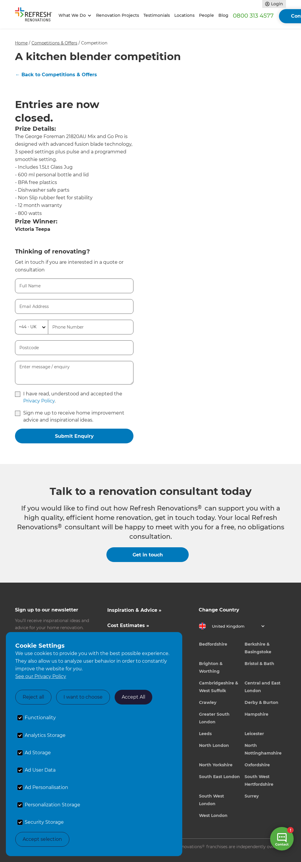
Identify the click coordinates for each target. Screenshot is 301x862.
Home (21, 43)
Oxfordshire (257, 764)
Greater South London (214, 718)
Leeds (205, 733)
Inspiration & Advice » (134, 610)
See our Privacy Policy (40, 676)
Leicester (254, 733)
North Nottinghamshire (263, 749)
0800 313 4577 (253, 15)
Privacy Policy (39, 401)
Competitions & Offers (54, 43)
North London (214, 745)
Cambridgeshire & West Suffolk (218, 686)
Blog (223, 15)
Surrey (252, 796)
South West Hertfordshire (259, 780)
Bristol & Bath (259, 663)
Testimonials (156, 15)
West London (213, 815)
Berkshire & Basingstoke (258, 647)
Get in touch (148, 555)
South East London (219, 776)
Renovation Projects (117, 15)
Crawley (207, 702)
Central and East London (262, 686)
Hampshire (256, 714)
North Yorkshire (216, 764)
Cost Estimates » (128, 625)
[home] (35, 15)
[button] (74, 15)
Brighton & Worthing (211, 667)
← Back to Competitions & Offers (56, 74)
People (206, 15)
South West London (211, 799)
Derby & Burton (261, 702)
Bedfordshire (213, 644)
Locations (184, 15)
